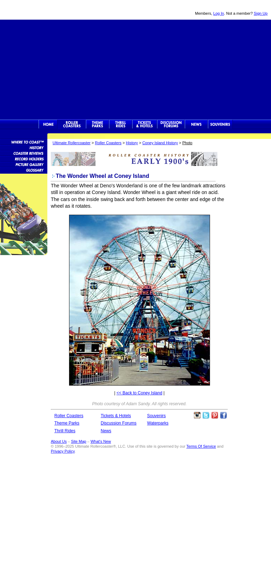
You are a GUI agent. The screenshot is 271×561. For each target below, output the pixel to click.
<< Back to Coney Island (139, 392)
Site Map (78, 441)
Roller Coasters (108, 143)
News (196, 124)
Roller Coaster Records (23, 158)
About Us (59, 441)
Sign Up (260, 13)
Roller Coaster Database (23, 141)
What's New (100, 441)
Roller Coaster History (23, 147)
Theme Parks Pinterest (214, 415)
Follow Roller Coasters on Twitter (205, 415)
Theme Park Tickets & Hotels (144, 124)
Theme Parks (97, 124)
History (132, 143)
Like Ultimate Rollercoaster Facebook (223, 415)
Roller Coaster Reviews (23, 153)
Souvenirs (220, 124)
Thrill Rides (120, 124)
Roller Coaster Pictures (23, 164)
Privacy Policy (63, 451)
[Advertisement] (135, 69)
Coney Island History (160, 143)
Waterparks (158, 423)
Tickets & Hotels (116, 415)
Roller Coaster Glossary (23, 169)
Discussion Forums (171, 124)
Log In (218, 13)
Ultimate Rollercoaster (49, 10)
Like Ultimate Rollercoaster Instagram (197, 415)
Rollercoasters (71, 124)
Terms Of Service (201, 446)
